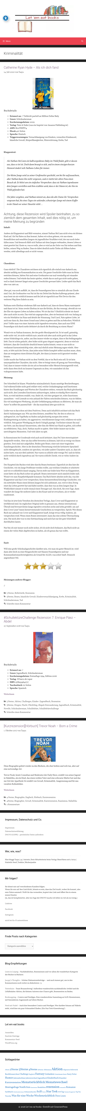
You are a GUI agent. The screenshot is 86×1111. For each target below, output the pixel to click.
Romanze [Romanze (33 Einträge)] (71, 1087)
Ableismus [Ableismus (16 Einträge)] (47, 1070)
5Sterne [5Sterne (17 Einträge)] (40, 1070)
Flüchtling (32, 705)
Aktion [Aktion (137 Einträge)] (57, 1069)
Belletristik (19, 593)
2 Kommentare (13, 804)
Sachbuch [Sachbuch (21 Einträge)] (9, 1092)
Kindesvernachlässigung (47, 596)
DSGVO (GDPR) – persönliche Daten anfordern (24, 835)
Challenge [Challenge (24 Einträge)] (24, 1074)
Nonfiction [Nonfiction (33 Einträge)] (24, 1087)
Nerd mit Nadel (11, 1005)
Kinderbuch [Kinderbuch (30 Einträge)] (53, 1078)
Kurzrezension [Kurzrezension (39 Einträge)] (13, 1082)
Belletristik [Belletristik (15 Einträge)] (74, 1070)
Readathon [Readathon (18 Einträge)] (42, 1087)
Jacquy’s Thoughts (12, 980)
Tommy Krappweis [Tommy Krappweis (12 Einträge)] (69, 1092)
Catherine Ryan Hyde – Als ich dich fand (31, 67)
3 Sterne (10, 593)
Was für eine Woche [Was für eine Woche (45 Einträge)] (23, 1096)
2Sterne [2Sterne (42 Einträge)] (14, 1069)
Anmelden (9, 1032)
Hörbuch (38, 797)
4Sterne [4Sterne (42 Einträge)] (33, 1069)
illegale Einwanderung (48, 705)
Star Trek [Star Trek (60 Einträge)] (52, 1092)
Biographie (19, 797)
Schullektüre (32, 708)
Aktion (18, 701)
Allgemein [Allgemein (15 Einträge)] (66, 1070)
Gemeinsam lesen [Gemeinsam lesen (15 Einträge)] (61, 1074)
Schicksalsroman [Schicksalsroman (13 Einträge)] (18, 1092)
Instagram (9, 915)
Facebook (9, 909)
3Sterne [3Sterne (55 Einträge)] (23, 1069)
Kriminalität (70, 596)
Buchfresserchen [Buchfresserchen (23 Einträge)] (12, 1074)
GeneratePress (61, 1106)
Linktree (8, 903)
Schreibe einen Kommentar (19, 604)
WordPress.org (11, 1043)
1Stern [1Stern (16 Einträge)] (7, 1070)
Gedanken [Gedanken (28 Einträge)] (49, 1074)
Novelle (7, 708)
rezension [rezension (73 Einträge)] (53, 1087)
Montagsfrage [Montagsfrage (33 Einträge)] (12, 1087)
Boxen (17, 596)
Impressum (9, 828)
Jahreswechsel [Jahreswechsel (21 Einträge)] (31, 1078)
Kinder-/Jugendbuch (41, 701)
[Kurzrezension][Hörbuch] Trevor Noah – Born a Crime (40, 726)
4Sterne (10, 801)
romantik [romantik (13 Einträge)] (63, 1087)
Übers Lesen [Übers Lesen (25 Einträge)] (60, 1096)
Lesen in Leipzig (11, 972)
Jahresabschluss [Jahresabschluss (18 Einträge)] (19, 1078)
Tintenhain (9, 988)
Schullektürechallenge (49, 708)
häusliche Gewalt (28, 596)
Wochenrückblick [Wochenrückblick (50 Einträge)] (44, 1096)
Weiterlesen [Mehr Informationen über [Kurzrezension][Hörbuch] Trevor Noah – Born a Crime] (9, 790)
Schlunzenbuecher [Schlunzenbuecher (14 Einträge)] (30, 1092)
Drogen (17, 705)
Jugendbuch (64, 705)
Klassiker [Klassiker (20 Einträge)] (63, 1078)
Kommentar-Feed (12, 1039)
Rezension (30, 593)
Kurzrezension (49, 797)
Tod (21, 600)
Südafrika (72, 801)
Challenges (26, 701)
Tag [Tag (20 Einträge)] (62, 1092)
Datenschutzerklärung (14, 831)
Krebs (61, 596)
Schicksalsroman (11, 600)
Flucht (24, 705)
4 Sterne (10, 797)
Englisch (29, 797)
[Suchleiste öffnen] (82, 41)
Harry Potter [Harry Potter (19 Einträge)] (72, 1074)
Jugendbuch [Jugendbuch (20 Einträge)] (42, 1078)
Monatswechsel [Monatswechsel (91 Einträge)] (56, 1082)
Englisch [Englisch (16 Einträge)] (32, 1074)
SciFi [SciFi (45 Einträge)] (39, 1091)
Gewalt (28, 801)
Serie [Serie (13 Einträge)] (44, 1092)
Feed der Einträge (12, 1036)
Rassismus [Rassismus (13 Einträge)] (34, 1087)
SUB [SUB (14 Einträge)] (59, 1092)
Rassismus (62, 801)
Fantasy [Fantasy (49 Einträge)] (39, 1074)
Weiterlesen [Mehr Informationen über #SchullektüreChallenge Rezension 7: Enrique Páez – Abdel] (9, 694)
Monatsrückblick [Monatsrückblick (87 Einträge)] (33, 1082)
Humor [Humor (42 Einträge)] (9, 1078)
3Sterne (10, 596)
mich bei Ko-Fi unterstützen (16, 920)
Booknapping (10, 997)
